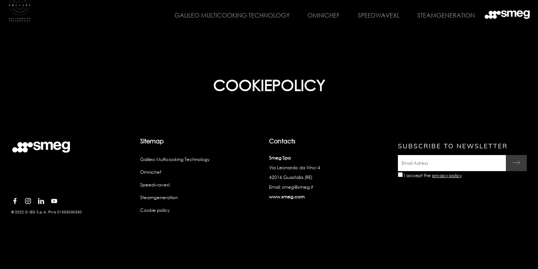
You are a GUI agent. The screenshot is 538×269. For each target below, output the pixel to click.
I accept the (433, 175)
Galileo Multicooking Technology (228, 15)
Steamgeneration (441, 15)
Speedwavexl (374, 15)
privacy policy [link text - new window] (447, 175)
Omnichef (319, 15)
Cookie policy (155, 210)
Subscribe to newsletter (453, 146)
